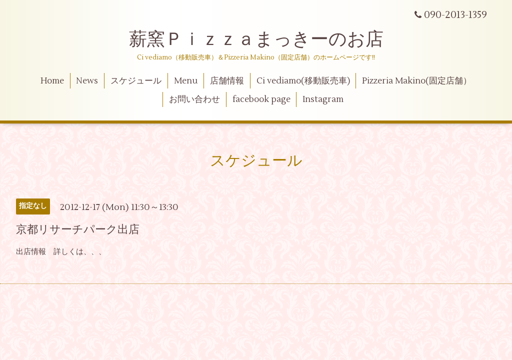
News (87, 81)
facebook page (261, 99)
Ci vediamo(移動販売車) (303, 81)
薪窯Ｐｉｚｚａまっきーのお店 (265, 39)
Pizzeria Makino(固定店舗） (417, 81)
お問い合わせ (194, 99)
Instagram (323, 99)
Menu (186, 81)
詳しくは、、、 (80, 251)
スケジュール (136, 81)
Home (52, 81)
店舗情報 (227, 81)
